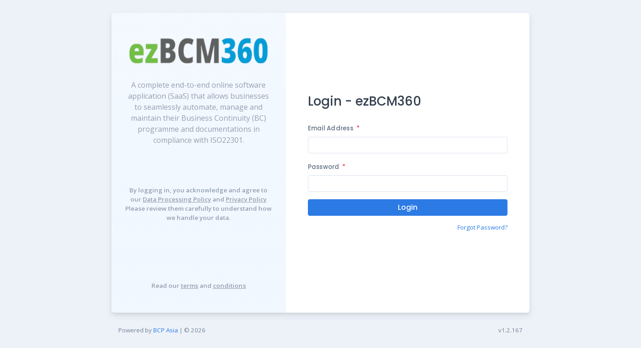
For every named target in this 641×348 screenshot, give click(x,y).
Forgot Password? (482, 227)
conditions (229, 285)
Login (408, 207)
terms (189, 285)
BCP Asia (165, 330)
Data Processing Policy (177, 199)
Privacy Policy (246, 199)
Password (327, 167)
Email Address (334, 128)
